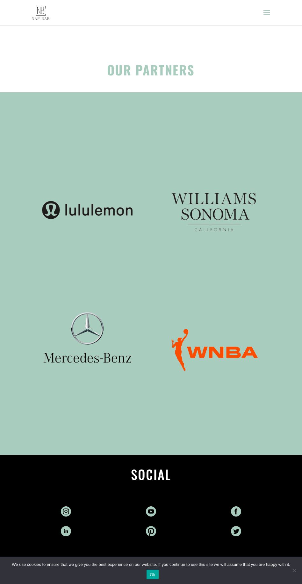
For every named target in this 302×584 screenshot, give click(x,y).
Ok (152, 574)
